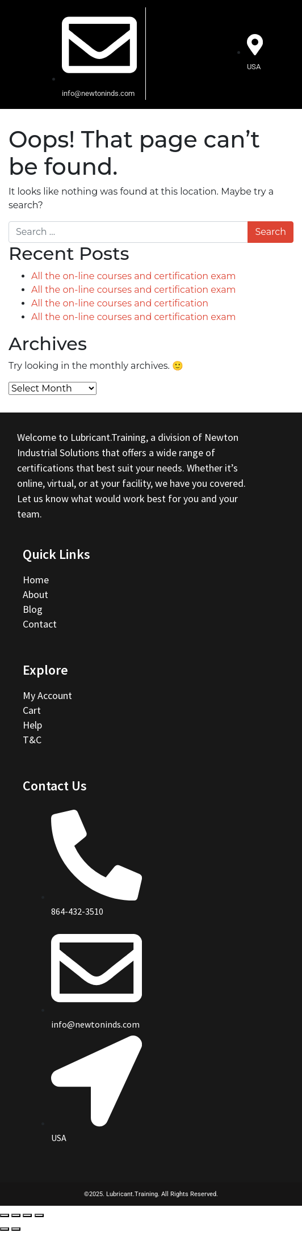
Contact (40, 623)
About (37, 594)
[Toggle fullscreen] (27, 1215)
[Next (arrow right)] (15, 1229)
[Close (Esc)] (4, 1215)
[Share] (15, 1215)
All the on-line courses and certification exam (133, 276)
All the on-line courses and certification (119, 303)
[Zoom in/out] (39, 1215)
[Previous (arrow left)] (4, 1229)
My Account (47, 695)
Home (37, 579)
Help (32, 724)
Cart (32, 710)
